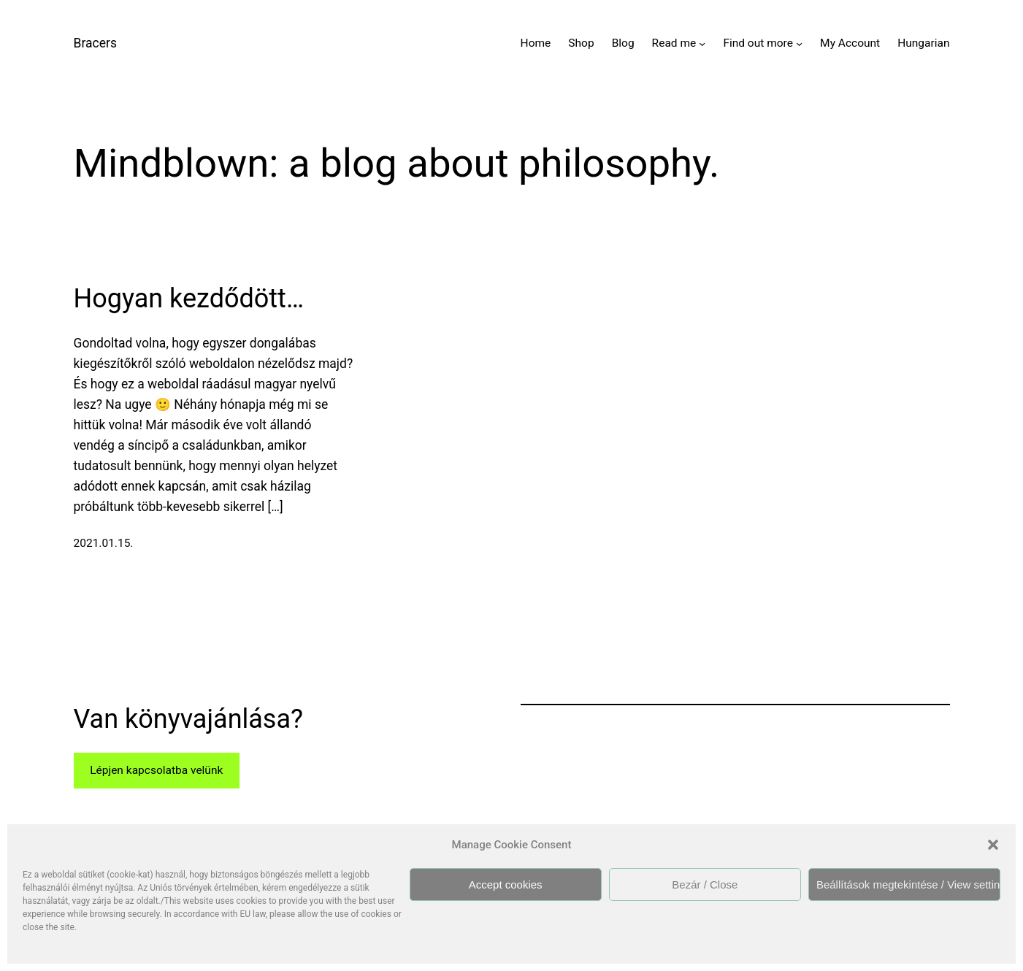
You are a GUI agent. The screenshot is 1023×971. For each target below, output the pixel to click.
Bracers (95, 43)
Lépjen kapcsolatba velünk (156, 770)
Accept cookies (506, 884)
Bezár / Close (704, 884)
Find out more (758, 43)
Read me (674, 43)
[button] (993, 844)
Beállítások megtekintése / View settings (908, 884)
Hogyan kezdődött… (189, 298)
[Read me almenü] (702, 43)
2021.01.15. (104, 543)
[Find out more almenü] (799, 43)
